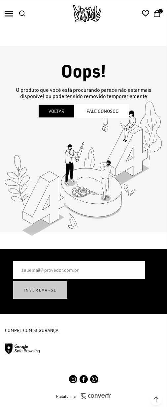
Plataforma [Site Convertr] (83, 396)
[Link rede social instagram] (73, 379)
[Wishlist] (145, 13)
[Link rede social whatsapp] (94, 379)
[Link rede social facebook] (84, 379)
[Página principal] (87, 13)
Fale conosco (102, 111)
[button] (156, 399)
